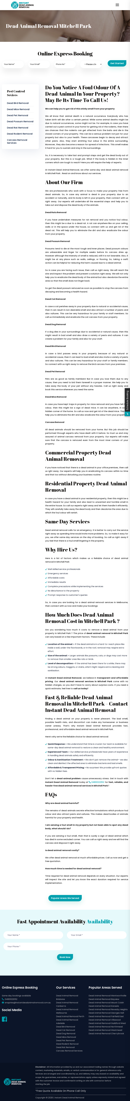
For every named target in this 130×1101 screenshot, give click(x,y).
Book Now (65, 957)
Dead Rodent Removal (19, 133)
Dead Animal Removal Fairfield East (106, 1016)
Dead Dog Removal (65, 1033)
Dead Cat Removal (65, 1030)
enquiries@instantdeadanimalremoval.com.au (28, 1002)
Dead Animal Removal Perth (70, 1016)
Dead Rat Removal (17, 127)
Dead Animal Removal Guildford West (107, 1023)
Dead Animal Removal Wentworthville (107, 995)
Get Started (117, 63)
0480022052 (96, 782)
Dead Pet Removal (17, 115)
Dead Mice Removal (18, 109)
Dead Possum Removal (20, 121)
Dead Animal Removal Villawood (105, 1019)
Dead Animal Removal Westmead (105, 1030)
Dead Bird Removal (18, 103)
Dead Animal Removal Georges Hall (106, 1012)
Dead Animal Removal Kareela (104, 1006)
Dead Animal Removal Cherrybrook (106, 1033)
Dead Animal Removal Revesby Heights (108, 1009)
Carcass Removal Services (17, 141)
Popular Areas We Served (65, 898)
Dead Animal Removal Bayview (104, 999)
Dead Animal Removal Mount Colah (106, 1002)
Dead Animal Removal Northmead (106, 1026)
